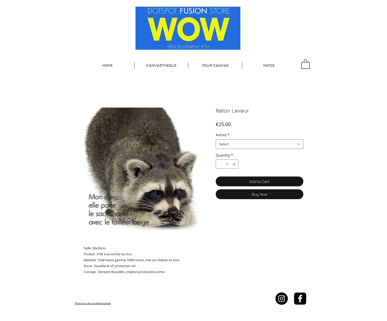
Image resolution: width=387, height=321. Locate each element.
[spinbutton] (227, 164)
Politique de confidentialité (93, 303)
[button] (161, 65)
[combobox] (259, 144)
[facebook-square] (300, 298)
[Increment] (235, 164)
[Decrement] (219, 164)
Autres (223, 134)
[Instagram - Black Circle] (281, 298)
